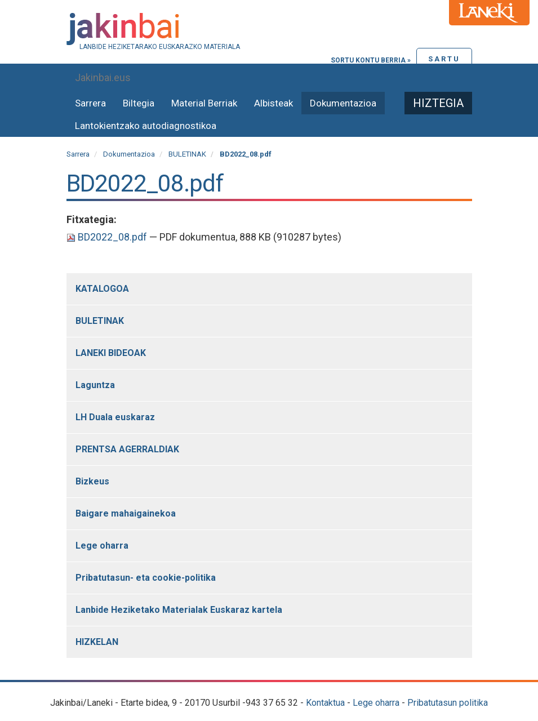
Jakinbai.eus (103, 77)
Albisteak (273, 103)
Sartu (444, 59)
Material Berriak (204, 103)
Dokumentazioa (343, 103)
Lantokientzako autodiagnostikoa (145, 125)
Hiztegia (438, 103)
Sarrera (90, 103)
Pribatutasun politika (447, 702)
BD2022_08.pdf (107, 237)
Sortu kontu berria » (371, 60)
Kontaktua (325, 702)
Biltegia (138, 103)
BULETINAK (187, 154)
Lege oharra (376, 702)
